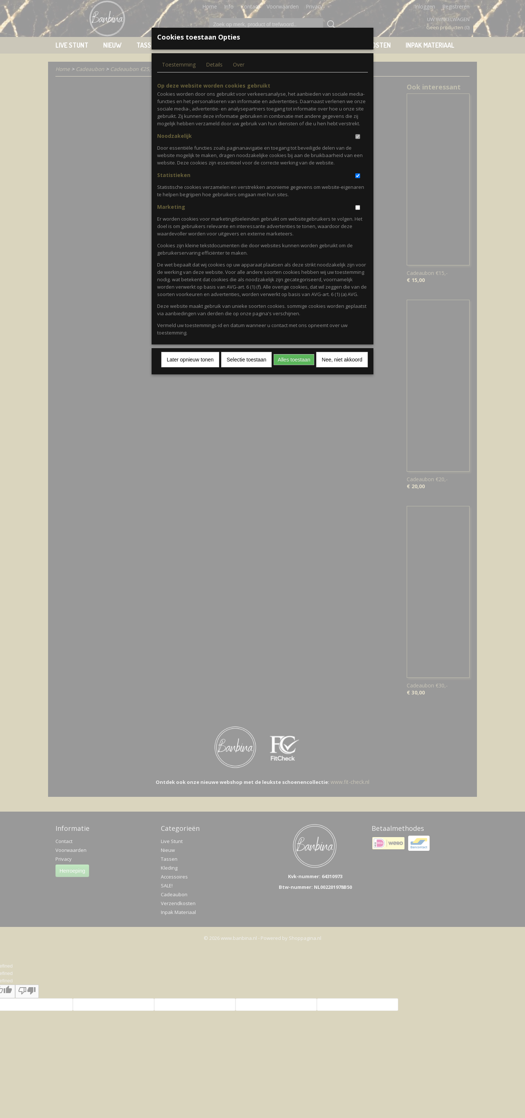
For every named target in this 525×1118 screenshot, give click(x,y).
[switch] (357, 136)
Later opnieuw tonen (190, 360)
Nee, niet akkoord (342, 360)
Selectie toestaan (246, 360)
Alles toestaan (294, 360)
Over (238, 64)
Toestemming (179, 64)
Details (214, 64)
